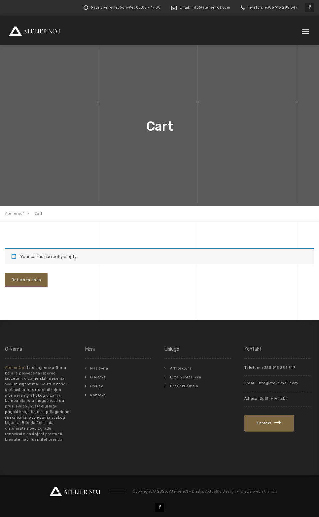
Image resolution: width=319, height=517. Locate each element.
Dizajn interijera (185, 377)
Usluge (96, 386)
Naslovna (99, 368)
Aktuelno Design (220, 491)
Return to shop (26, 279)
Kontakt (97, 395)
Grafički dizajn (184, 386)
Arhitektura (181, 368)
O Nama (98, 377)
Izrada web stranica (258, 491)
